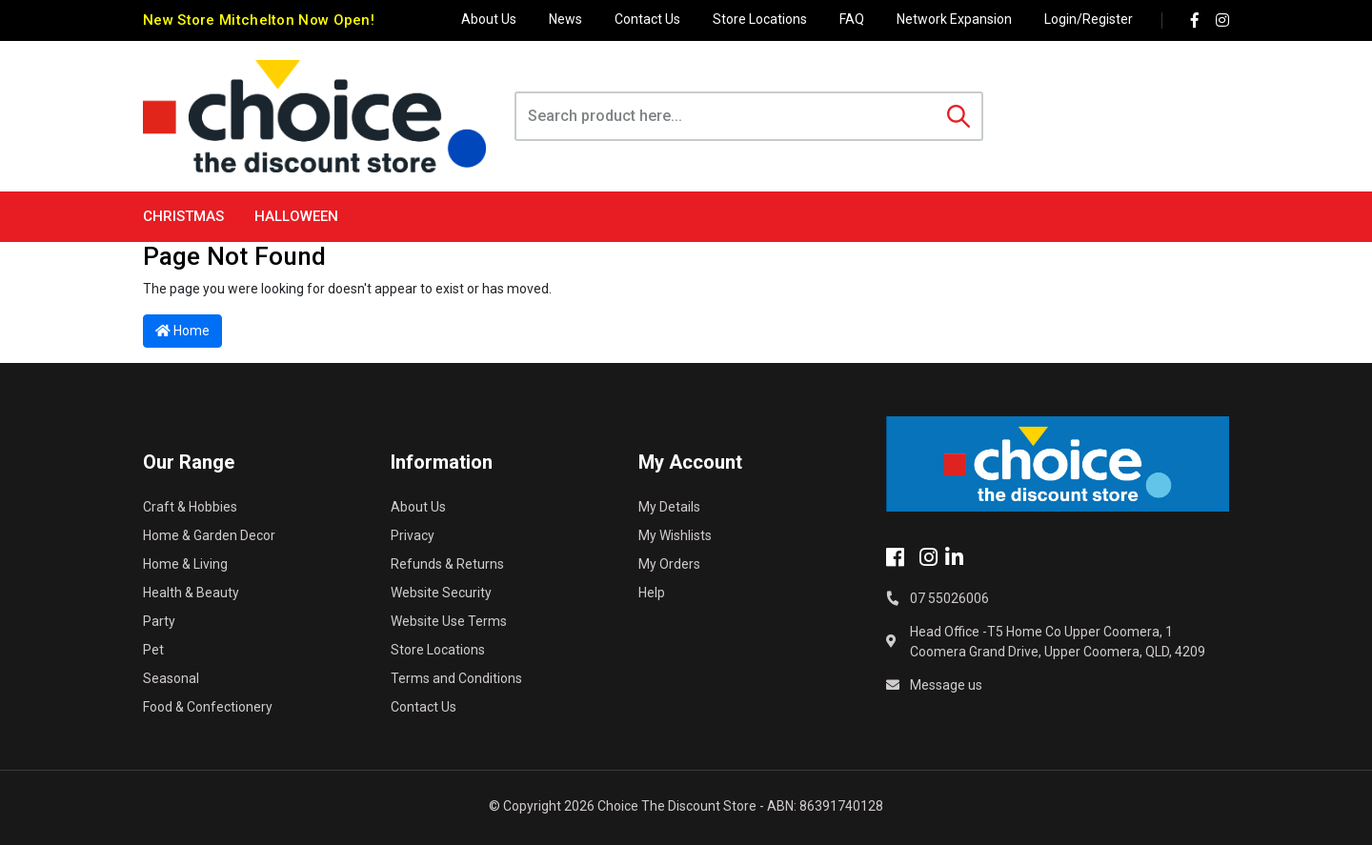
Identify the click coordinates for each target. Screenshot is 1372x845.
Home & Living (185, 564)
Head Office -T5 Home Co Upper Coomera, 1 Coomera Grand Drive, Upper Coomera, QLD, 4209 (1057, 641)
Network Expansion (954, 19)
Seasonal (171, 678)
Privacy (412, 535)
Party (159, 621)
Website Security (441, 592)
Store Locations (760, 19)
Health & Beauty (191, 592)
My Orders (669, 564)
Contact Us (647, 19)
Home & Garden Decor (209, 535)
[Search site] (958, 116)
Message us (946, 685)
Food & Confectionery (207, 706)
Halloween (296, 216)
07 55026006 (949, 598)
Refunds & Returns (447, 564)
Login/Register (1088, 19)
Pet (153, 649)
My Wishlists (675, 535)
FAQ (851, 19)
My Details (669, 506)
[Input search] (726, 116)
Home (182, 330)
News (565, 19)
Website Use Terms (449, 621)
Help (651, 592)
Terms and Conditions (456, 678)
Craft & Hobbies (190, 506)
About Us (488, 19)
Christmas (183, 216)
